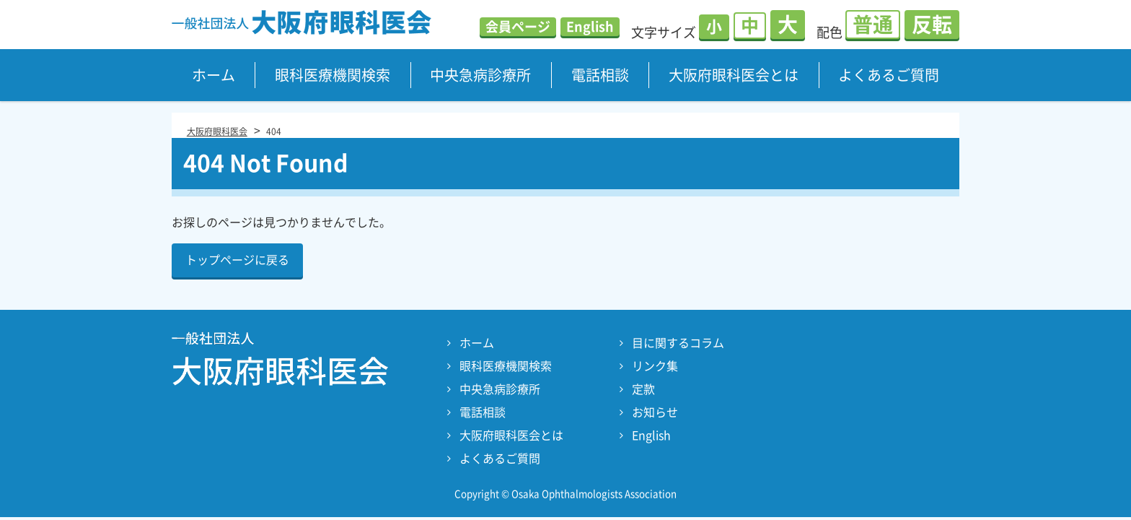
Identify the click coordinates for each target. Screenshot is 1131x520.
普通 (873, 24)
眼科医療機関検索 (332, 75)
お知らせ (655, 412)
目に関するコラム (678, 343)
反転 (932, 24)
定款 (643, 389)
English (590, 26)
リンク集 (655, 366)
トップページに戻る (237, 260)
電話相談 (600, 75)
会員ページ (517, 26)
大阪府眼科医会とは (733, 75)
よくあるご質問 (888, 75)
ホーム (213, 75)
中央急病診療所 (480, 75)
